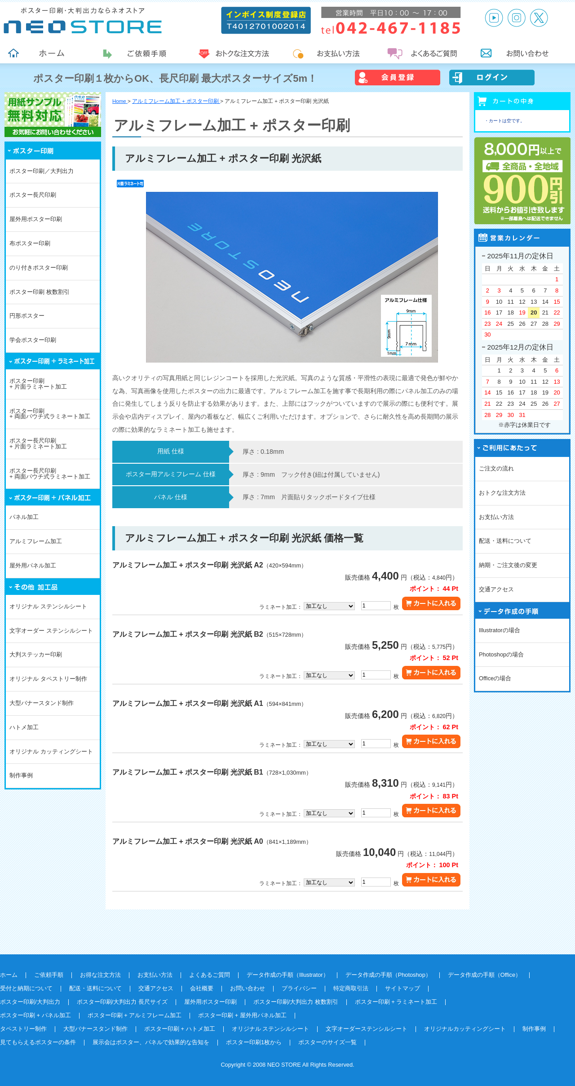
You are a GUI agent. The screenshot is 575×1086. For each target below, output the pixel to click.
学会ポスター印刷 (32, 340)
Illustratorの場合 (499, 630)
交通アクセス (496, 589)
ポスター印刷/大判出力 (30, 1001)
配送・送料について (505, 540)
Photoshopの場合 (501, 654)
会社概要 (201, 988)
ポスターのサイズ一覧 (327, 1042)
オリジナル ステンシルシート (48, 606)
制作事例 (21, 775)
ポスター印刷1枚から (254, 1042)
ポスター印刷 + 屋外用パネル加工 (242, 1015)
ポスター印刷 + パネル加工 (35, 1015)
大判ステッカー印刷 (35, 654)
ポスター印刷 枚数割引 (39, 291)
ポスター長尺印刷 (32, 194)
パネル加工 (24, 517)
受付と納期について (26, 988)
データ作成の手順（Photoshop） (388, 974)
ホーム (9, 974)
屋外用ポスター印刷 (35, 219)
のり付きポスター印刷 (38, 267)
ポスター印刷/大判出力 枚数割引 (295, 1001)
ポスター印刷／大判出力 (41, 171)
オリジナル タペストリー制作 (48, 678)
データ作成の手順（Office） (484, 974)
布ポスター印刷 (29, 243)
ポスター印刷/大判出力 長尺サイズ (122, 1001)
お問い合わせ (247, 988)
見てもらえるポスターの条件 (38, 1042)
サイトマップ (402, 988)
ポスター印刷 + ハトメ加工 (179, 1028)
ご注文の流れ (496, 468)
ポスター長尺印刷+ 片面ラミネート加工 (38, 443)
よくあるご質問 (209, 974)
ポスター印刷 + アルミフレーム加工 (135, 1015)
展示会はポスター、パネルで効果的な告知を (151, 1042)
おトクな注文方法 (502, 492)
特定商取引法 (350, 988)
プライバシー (299, 988)
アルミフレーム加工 (35, 541)
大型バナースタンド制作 (41, 703)
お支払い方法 (496, 517)
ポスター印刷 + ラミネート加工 (396, 1001)
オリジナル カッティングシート (51, 751)
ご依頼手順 (48, 974)
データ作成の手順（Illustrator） (288, 974)
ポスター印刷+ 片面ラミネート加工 (38, 383)
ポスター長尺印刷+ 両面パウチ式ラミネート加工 (49, 473)
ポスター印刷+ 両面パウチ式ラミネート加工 (49, 414)
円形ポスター (26, 315)
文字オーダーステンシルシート (366, 1028)
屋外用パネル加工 (32, 565)
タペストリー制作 (23, 1028)
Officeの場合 (495, 678)
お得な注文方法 (100, 974)
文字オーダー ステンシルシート (51, 630)
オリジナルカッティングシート (465, 1028)
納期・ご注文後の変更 (508, 565)
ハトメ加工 (24, 727)
